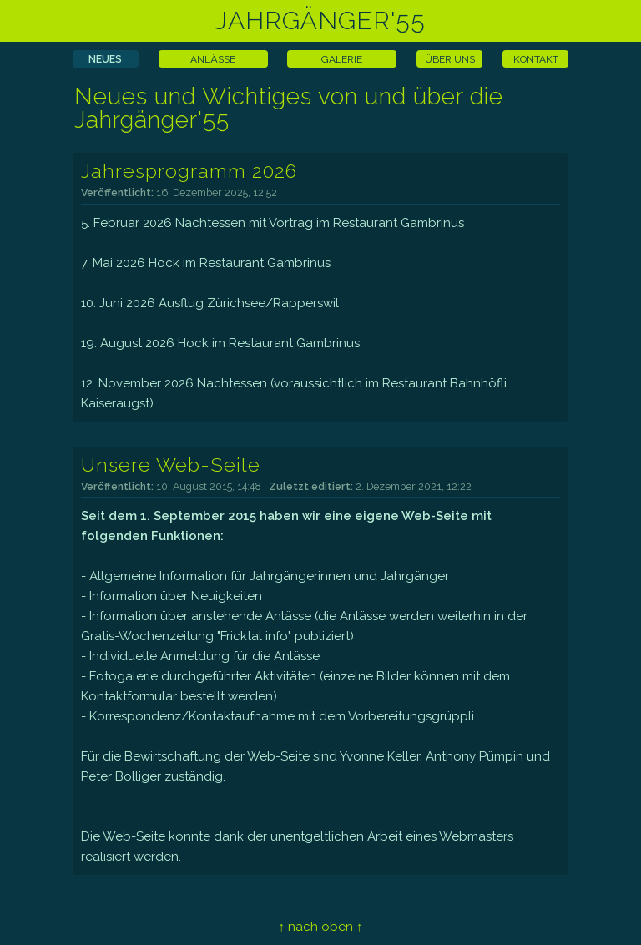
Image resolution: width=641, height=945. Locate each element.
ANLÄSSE (212, 59)
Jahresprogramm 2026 (189, 170)
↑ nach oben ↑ (320, 926)
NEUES (105, 59)
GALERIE (341, 59)
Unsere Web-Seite (170, 464)
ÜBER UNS (450, 59)
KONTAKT (535, 59)
